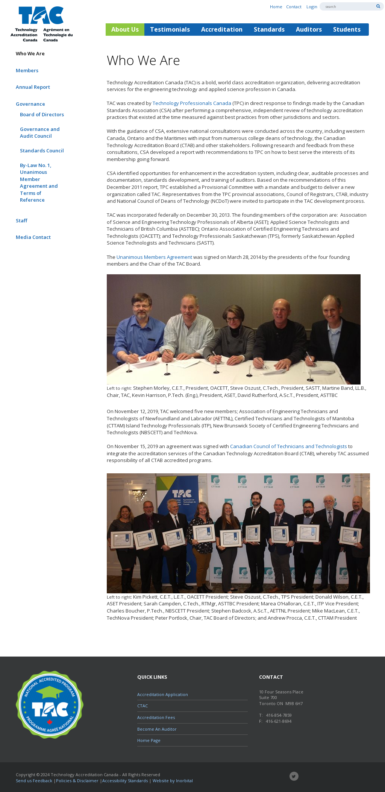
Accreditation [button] (222, 29)
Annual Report (33, 87)
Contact (294, 6)
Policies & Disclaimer (77, 780)
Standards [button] (269, 29)
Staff (21, 220)
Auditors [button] (309, 29)
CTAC (142, 705)
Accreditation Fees (156, 717)
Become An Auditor (157, 729)
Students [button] (347, 29)
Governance (30, 103)
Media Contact (33, 237)
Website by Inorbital (173, 780)
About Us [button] (125, 29)
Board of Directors (42, 114)
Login (311, 6)
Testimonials (170, 29)
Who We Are (30, 53)
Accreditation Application (162, 694)
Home (276, 6)
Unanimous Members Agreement (154, 257)
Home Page (149, 740)
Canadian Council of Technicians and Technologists (288, 446)
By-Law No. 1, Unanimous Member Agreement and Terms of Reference (39, 183)
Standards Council (42, 150)
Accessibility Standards (125, 780)
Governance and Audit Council (40, 133)
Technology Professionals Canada (192, 103)
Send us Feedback (34, 780)
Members (27, 70)
